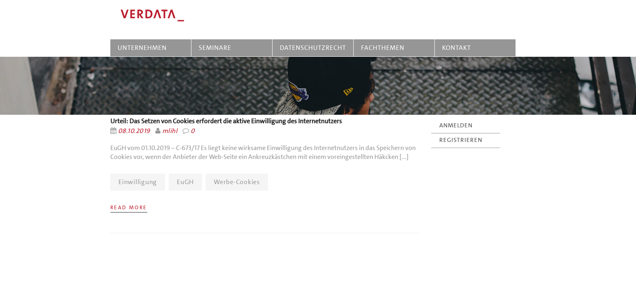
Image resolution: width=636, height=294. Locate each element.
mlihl (169, 131)
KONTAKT (456, 47)
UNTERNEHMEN (142, 47)
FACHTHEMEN (382, 47)
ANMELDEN (456, 125)
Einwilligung (137, 182)
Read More (128, 207)
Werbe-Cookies (237, 182)
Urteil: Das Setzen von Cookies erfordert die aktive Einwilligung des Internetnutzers (226, 121)
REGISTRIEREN (460, 140)
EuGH (185, 182)
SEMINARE (216, 47)
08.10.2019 (134, 131)
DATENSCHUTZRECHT (313, 47)
